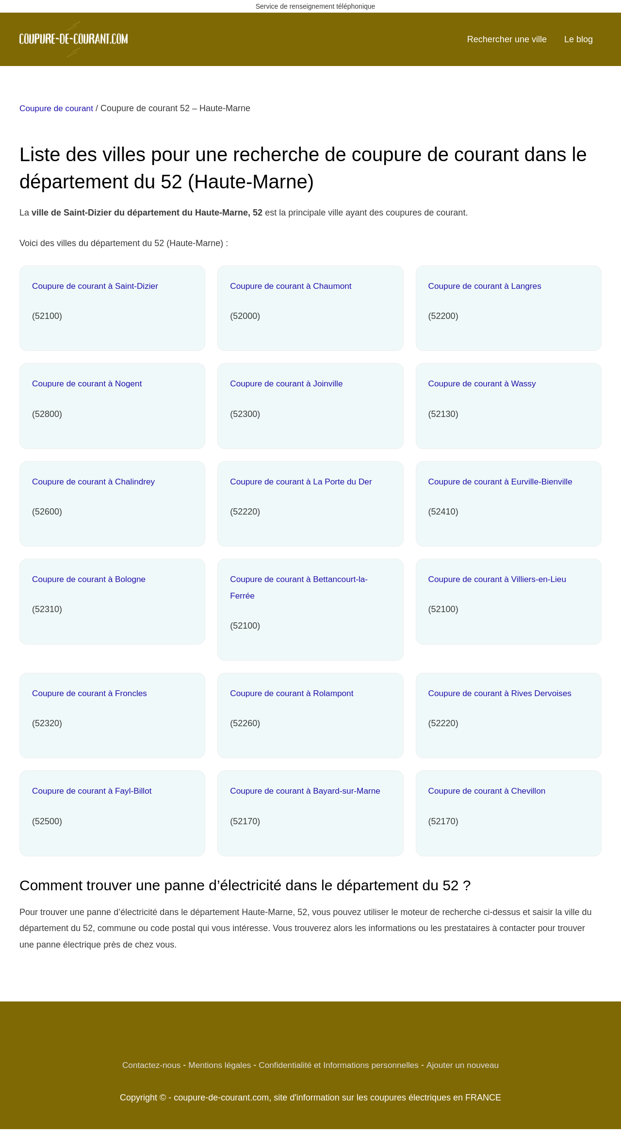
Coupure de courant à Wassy (484, 383)
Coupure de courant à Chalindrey (96, 481)
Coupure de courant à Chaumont (293, 286)
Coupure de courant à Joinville (289, 383)
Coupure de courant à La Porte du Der (304, 481)
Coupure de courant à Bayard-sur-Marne (308, 791)
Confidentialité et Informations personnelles (340, 1065)
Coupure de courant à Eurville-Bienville (503, 481)
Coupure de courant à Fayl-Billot (94, 791)
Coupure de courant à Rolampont (294, 693)
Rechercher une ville (507, 39)
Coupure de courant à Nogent (89, 383)
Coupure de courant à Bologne (91, 579)
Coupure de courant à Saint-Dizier (98, 286)
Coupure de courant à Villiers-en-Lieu (500, 579)
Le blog (578, 39)
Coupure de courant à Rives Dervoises (503, 693)
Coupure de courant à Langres (487, 286)
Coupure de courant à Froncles (92, 693)
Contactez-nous (144, 1065)
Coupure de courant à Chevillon (489, 791)
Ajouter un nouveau (469, 1065)
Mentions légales (215, 1065)
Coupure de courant (58, 108)
